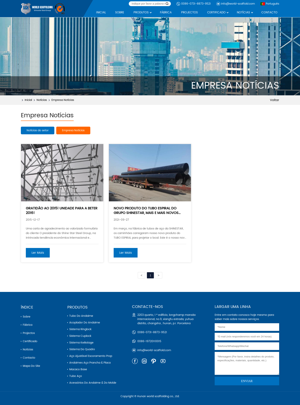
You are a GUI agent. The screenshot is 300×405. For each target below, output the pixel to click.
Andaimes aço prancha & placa (90, 362)
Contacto (29, 358)
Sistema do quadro (82, 349)
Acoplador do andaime (84, 322)
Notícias (42, 100)
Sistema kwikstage (81, 342)
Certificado (30, 341)
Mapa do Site (31, 366)
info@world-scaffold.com (238, 4)
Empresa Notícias (62, 100)
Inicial (28, 100)
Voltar (274, 100)
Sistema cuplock (80, 336)
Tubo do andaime (81, 316)
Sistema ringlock (80, 329)
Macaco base (78, 369)
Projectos (29, 333)
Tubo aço (75, 376)
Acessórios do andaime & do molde (92, 383)
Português (269, 4)
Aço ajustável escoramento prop (90, 356)
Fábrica (27, 325)
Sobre (26, 316)
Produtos (77, 307)
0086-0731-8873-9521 (196, 4)
